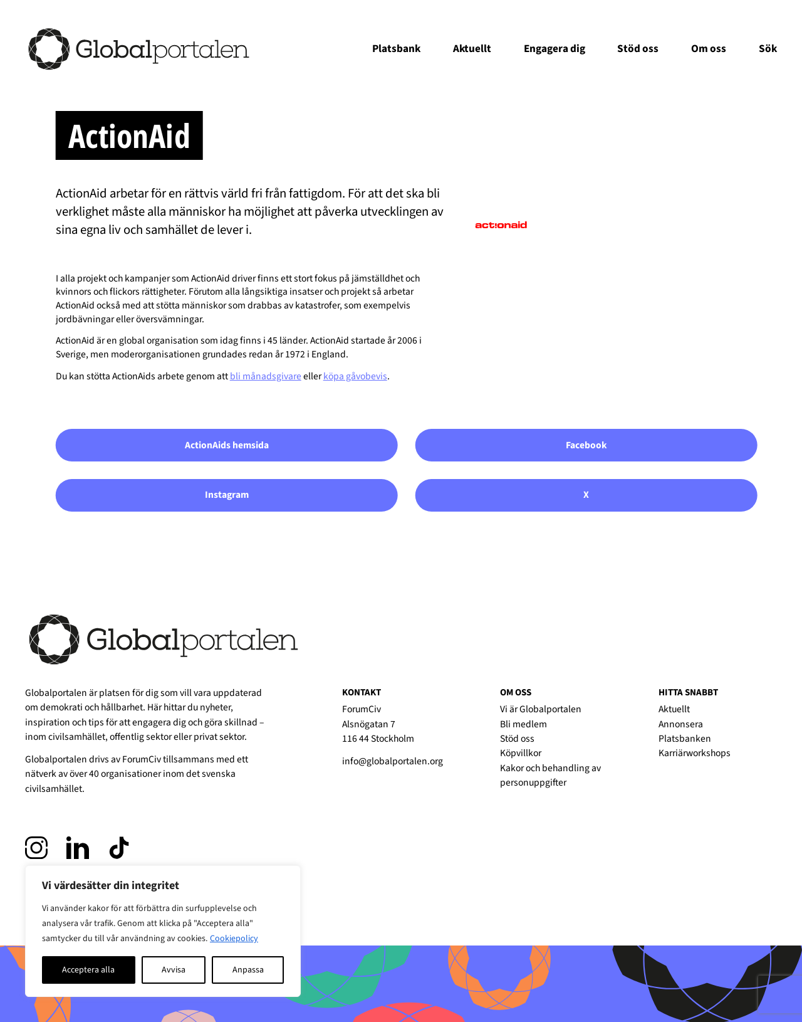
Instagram (227, 495)
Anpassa (248, 970)
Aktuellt (472, 48)
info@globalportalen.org (392, 761)
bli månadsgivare (265, 376)
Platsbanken (685, 738)
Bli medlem (523, 724)
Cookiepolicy (234, 938)
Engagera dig (554, 48)
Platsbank (396, 48)
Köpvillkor (520, 753)
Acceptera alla (88, 970)
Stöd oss (638, 48)
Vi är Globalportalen (540, 709)
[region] (163, 931)
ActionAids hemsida (227, 445)
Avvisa (173, 970)
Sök (768, 48)
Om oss (708, 48)
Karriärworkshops (695, 753)
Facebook (586, 445)
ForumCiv (141, 759)
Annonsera (681, 724)
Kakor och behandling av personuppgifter (550, 775)
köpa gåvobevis (355, 376)
